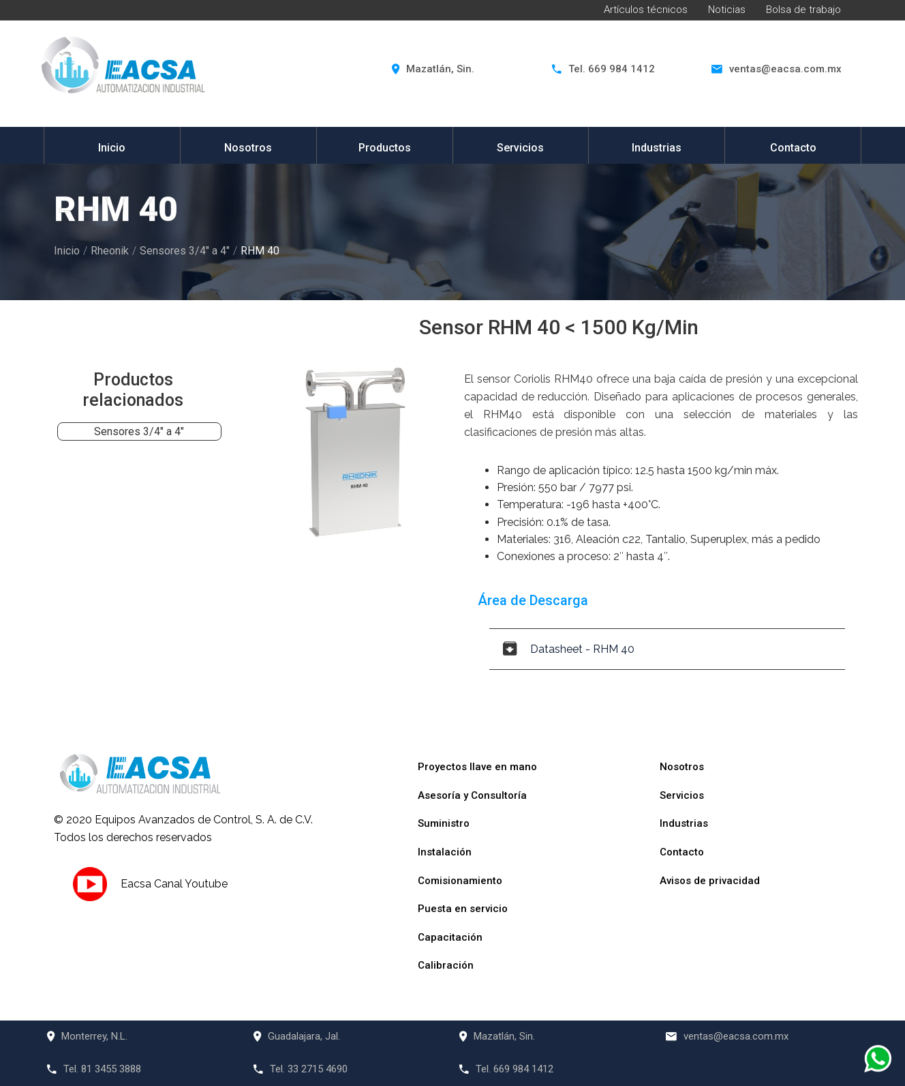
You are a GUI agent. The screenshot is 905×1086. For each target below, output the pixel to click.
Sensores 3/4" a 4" (185, 250)
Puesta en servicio (463, 908)
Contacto (793, 147)
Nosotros (248, 147)
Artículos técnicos (646, 9)
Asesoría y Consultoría (472, 795)
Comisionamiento (460, 881)
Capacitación (450, 937)
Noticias (727, 9)
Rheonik (110, 250)
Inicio (111, 147)
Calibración (446, 965)
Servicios (520, 147)
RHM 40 (260, 250)
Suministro (444, 823)
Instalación (445, 852)
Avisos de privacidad (710, 881)
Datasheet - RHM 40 (568, 649)
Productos (384, 147)
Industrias (656, 147)
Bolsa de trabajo (803, 9)
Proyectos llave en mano (477, 767)
